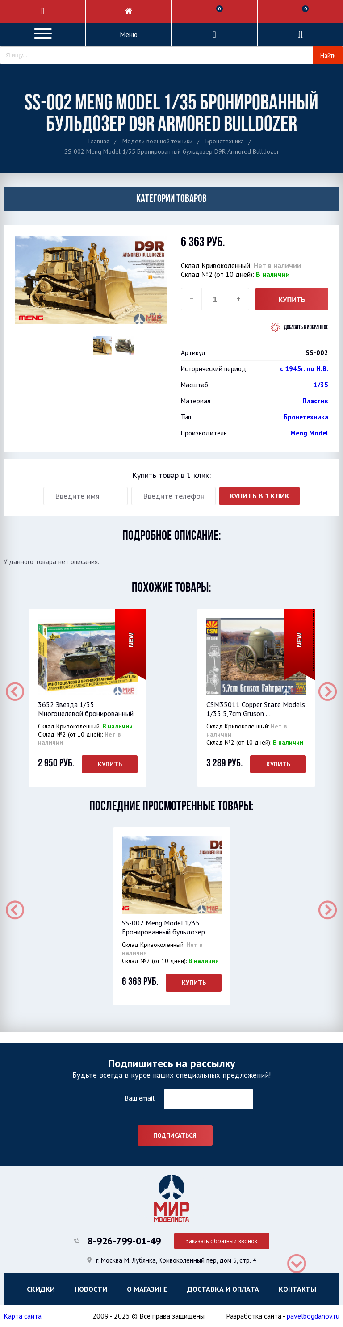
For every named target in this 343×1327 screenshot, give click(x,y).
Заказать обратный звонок (221, 1241)
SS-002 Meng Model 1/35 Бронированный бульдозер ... (167, 927)
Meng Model (309, 433)
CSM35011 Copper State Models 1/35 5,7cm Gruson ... (255, 709)
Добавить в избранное (306, 328)
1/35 (321, 385)
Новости (91, 1289)
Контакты (297, 1289)
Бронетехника (224, 141)
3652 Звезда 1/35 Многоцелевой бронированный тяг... (86, 713)
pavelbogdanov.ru (313, 1315)
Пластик (315, 401)
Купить (109, 764)
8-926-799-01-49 (124, 1241)
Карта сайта (23, 1315)
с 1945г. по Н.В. (304, 368)
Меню (129, 34)
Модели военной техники (157, 141)
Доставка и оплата (223, 1289)
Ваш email (140, 1098)
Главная (98, 141)
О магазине (147, 1289)
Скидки (41, 1289)
